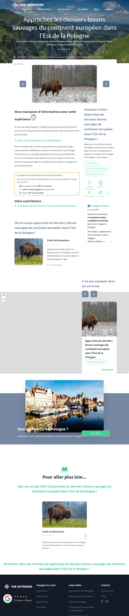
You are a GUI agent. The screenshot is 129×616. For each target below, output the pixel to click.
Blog (96, 9)
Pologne (23, 57)
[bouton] (85, 294)
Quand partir (42, 601)
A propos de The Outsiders (81, 590)
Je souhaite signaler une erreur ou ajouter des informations (45, 205)
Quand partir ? (64, 9)
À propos (109, 9)
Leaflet (124, 372)
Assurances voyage (77, 601)
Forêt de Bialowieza (58, 240)
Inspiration (27, 9)
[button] (64, 83)
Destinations (45, 9)
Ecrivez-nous (107, 590)
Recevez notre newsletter (81, 596)
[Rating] (18, 598)
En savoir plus (54, 265)
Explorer (96, 433)
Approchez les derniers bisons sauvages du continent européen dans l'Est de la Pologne (67, 57)
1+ (108, 193)
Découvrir (108, 369)
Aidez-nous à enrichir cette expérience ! (38, 140)
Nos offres (83, 9)
